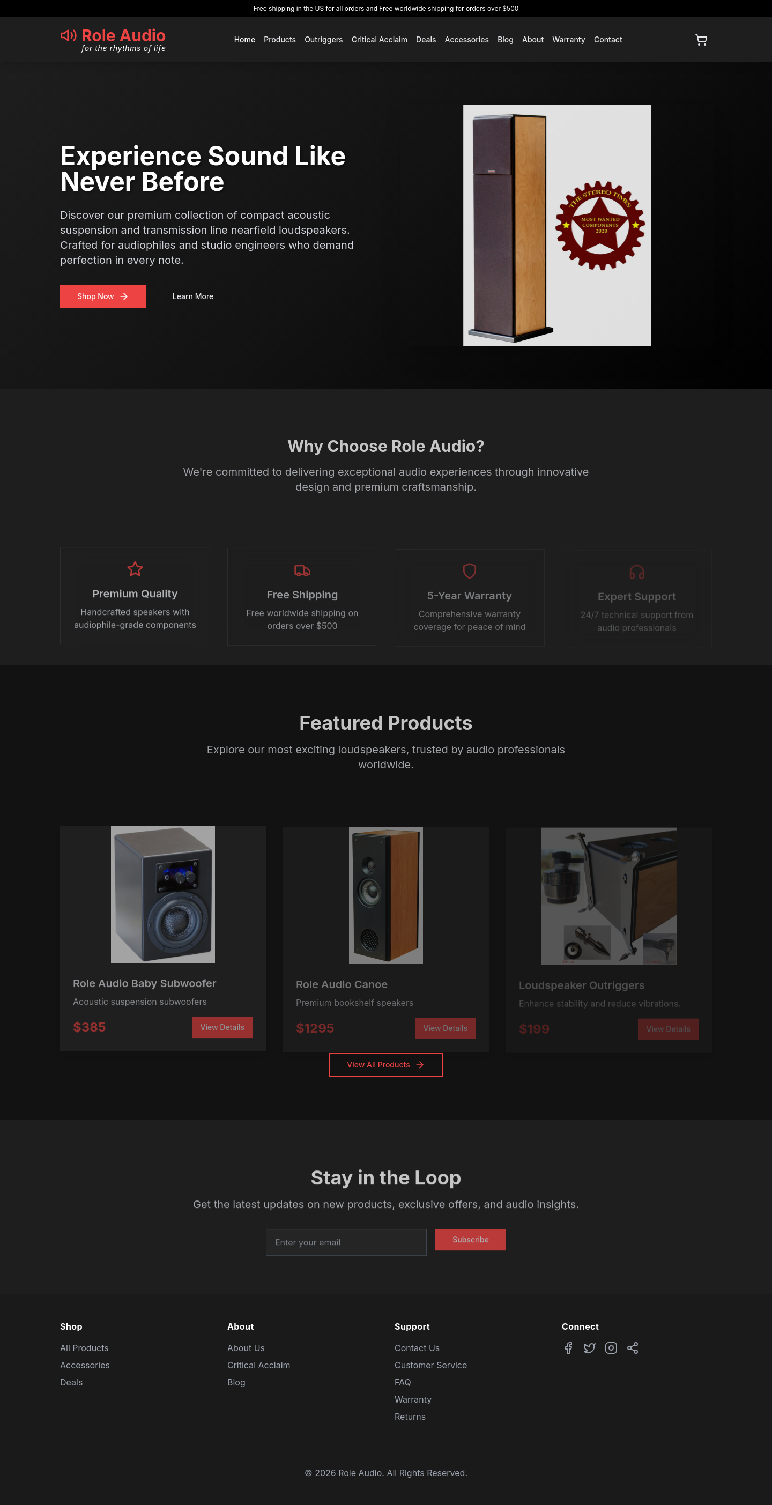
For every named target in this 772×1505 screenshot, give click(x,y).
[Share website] (632, 1347)
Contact (608, 39)
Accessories (467, 39)
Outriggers (324, 39)
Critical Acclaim (379, 39)
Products (280, 39)
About (533, 39)
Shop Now (101, 296)
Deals (426, 39)
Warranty (568, 39)
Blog (506, 39)
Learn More (191, 296)
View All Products (386, 1064)
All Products (84, 1348)
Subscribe (470, 1246)
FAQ (403, 1382)
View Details (223, 1029)
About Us (246, 1348)
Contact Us (417, 1348)
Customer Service (431, 1365)
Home (245, 39)
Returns (410, 1416)
